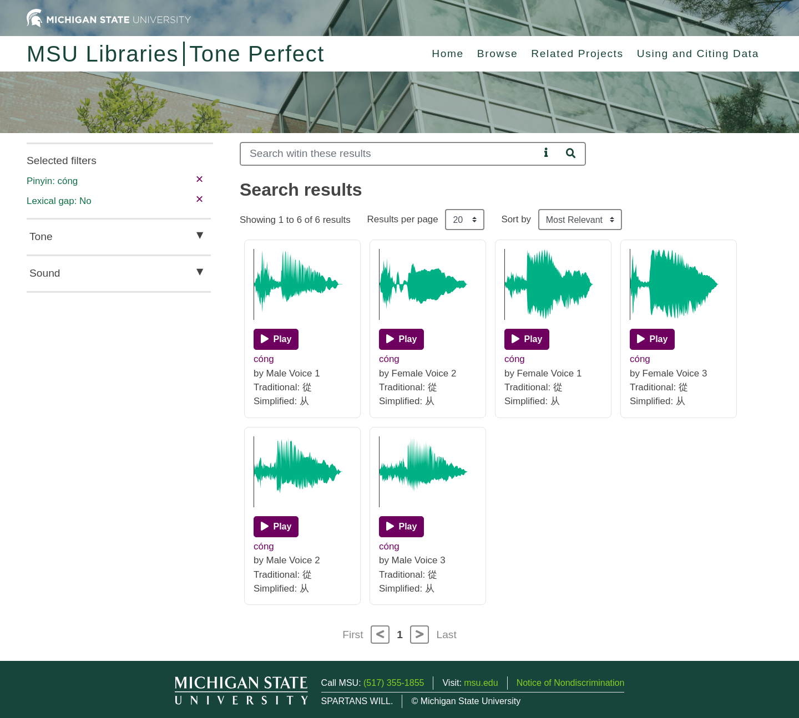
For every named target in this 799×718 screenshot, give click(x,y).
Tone (41, 236)
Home (448, 53)
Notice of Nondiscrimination (571, 683)
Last (447, 634)
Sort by (516, 219)
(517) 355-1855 (393, 683)
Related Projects (577, 53)
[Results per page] (464, 219)
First (352, 634)
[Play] (276, 339)
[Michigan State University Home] (109, 17)
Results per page (402, 219)
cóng (264, 359)
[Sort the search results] (580, 219)
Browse (497, 53)
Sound (44, 273)
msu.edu (481, 683)
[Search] (390, 154)
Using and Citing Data (698, 53)
